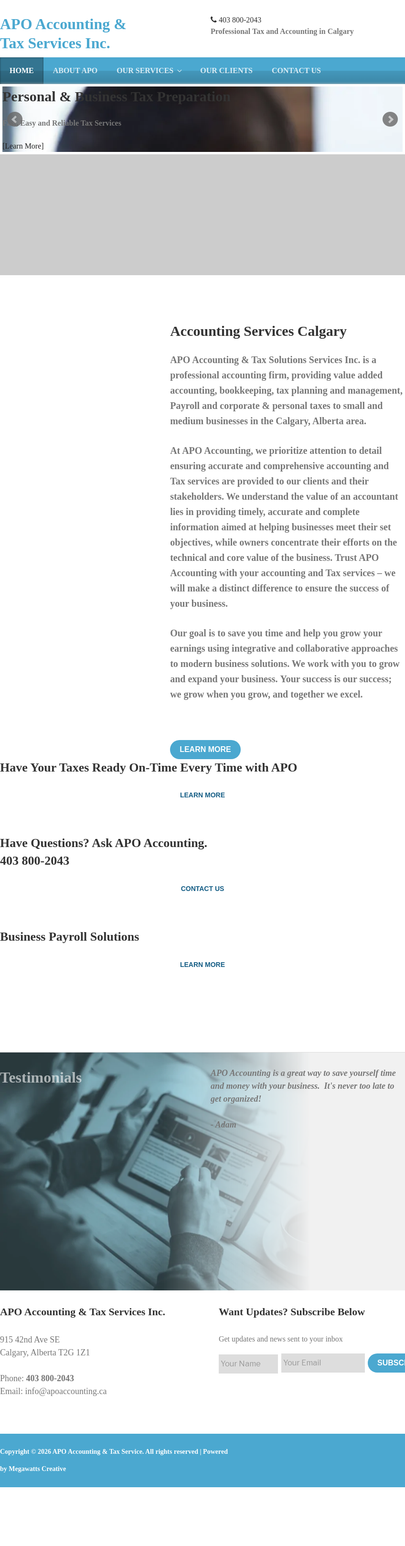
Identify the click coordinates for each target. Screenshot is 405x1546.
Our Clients (226, 70)
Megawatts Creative (37, 1468)
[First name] (248, 1364)
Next (390, 119)
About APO (75, 70)
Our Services (150, 70)
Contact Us (296, 70)
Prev (14, 119)
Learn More (205, 749)
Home (22, 70)
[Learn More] (23, 146)
